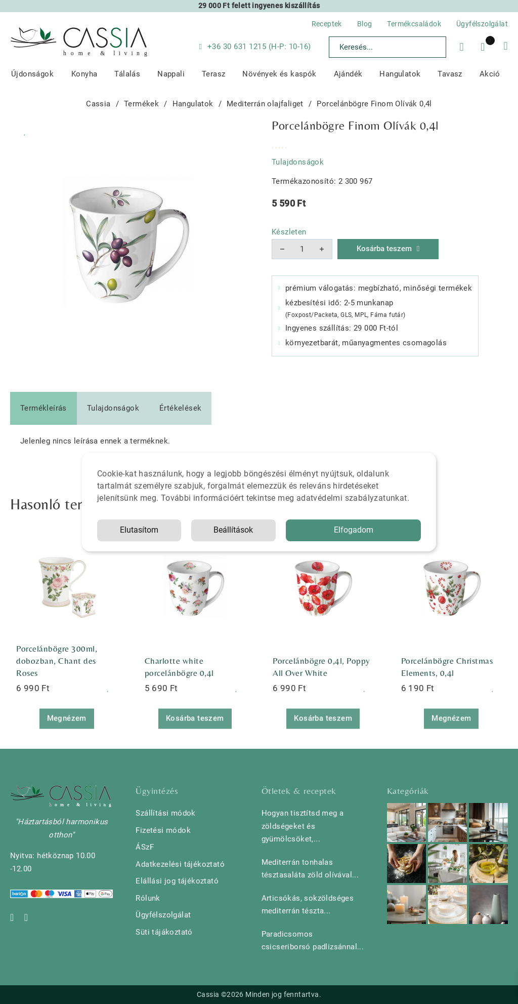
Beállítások (233, 530)
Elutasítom (139, 530)
